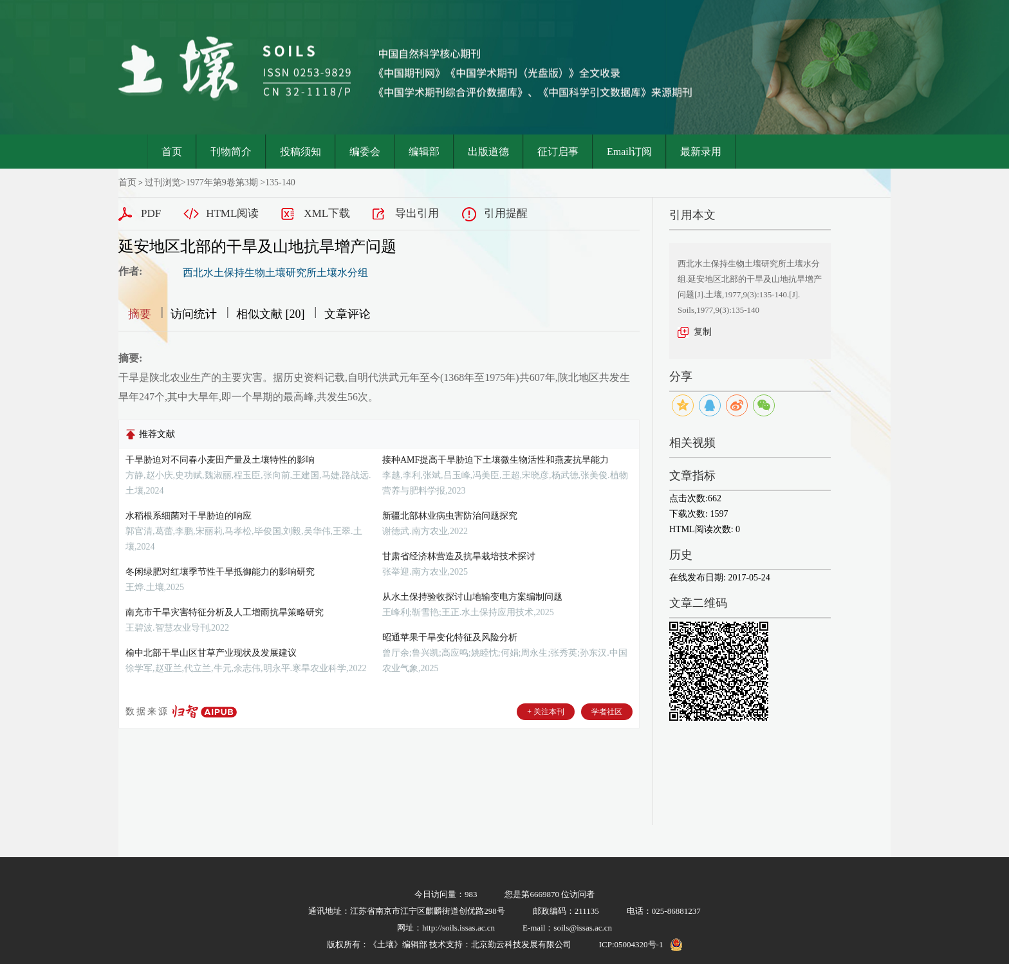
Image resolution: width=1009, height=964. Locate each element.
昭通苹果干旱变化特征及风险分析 (449, 637)
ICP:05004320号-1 (631, 944)
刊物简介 (231, 151)
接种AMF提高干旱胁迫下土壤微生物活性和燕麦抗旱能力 (495, 460)
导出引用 (417, 213)
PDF (151, 213)
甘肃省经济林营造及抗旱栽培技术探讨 (458, 556)
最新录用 (700, 151)
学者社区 (606, 711)
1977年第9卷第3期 (222, 182)
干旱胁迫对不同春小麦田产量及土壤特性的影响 (220, 460)
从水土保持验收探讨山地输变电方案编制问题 (472, 597)
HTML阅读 (232, 213)
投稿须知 (300, 151)
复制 (703, 332)
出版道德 (488, 151)
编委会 (364, 151)
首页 (172, 151)
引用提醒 (506, 213)
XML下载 (327, 213)
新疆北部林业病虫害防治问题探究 (449, 516)
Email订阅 (629, 151)
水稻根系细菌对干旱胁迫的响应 (188, 516)
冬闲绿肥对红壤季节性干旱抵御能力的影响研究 (220, 572)
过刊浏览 (163, 182)
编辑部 (424, 151)
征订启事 (558, 151)
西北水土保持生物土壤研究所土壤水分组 (275, 272)
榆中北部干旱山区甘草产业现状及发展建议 (211, 653)
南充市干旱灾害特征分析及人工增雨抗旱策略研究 (224, 612)
